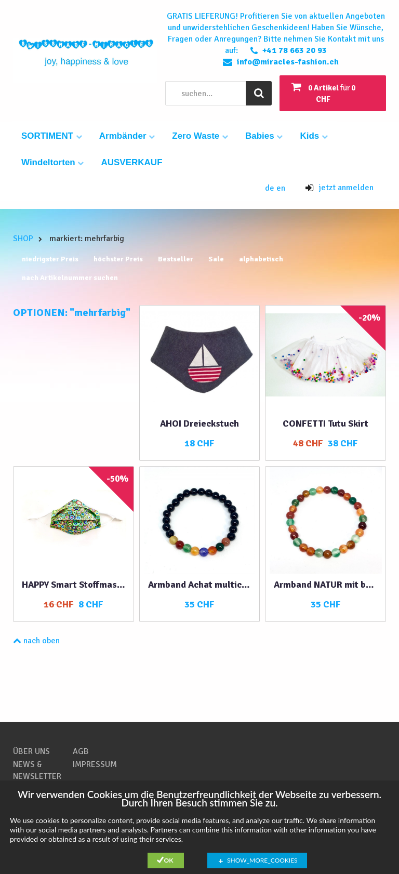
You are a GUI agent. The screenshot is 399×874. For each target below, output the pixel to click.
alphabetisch (261, 259)
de (270, 188)
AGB (81, 751)
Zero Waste (200, 136)
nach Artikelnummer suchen (70, 277)
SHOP (23, 238)
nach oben (36, 640)
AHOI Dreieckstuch (199, 423)
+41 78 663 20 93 (294, 50)
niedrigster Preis (50, 259)
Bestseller (175, 259)
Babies (264, 136)
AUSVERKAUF (131, 162)
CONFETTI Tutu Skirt (325, 423)
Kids (314, 136)
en (280, 188)
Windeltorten (52, 162)
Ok (169, 860)
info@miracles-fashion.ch (288, 62)
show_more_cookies (262, 860)
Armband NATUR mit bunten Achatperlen (325, 584)
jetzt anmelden (339, 187)
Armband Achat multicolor (199, 584)
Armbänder (127, 136)
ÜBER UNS (31, 751)
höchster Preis (118, 259)
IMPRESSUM (95, 764)
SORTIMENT (51, 136)
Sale (216, 259)
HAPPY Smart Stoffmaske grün (73, 584)
